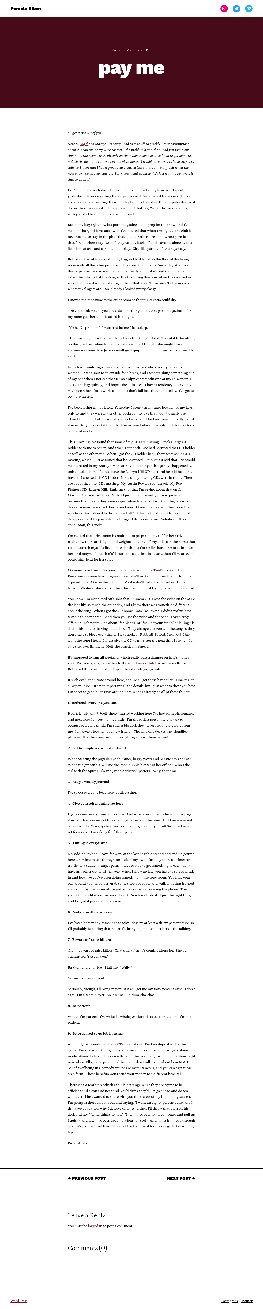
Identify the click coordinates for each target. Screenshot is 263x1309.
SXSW (119, 1044)
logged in (95, 1226)
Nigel (84, 144)
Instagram (229, 1301)
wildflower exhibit (142, 663)
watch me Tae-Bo (150, 570)
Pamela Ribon (25, 8)
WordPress (18, 1301)
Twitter (247, 1301)
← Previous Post (87, 1178)
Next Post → (181, 1178)
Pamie (116, 50)
